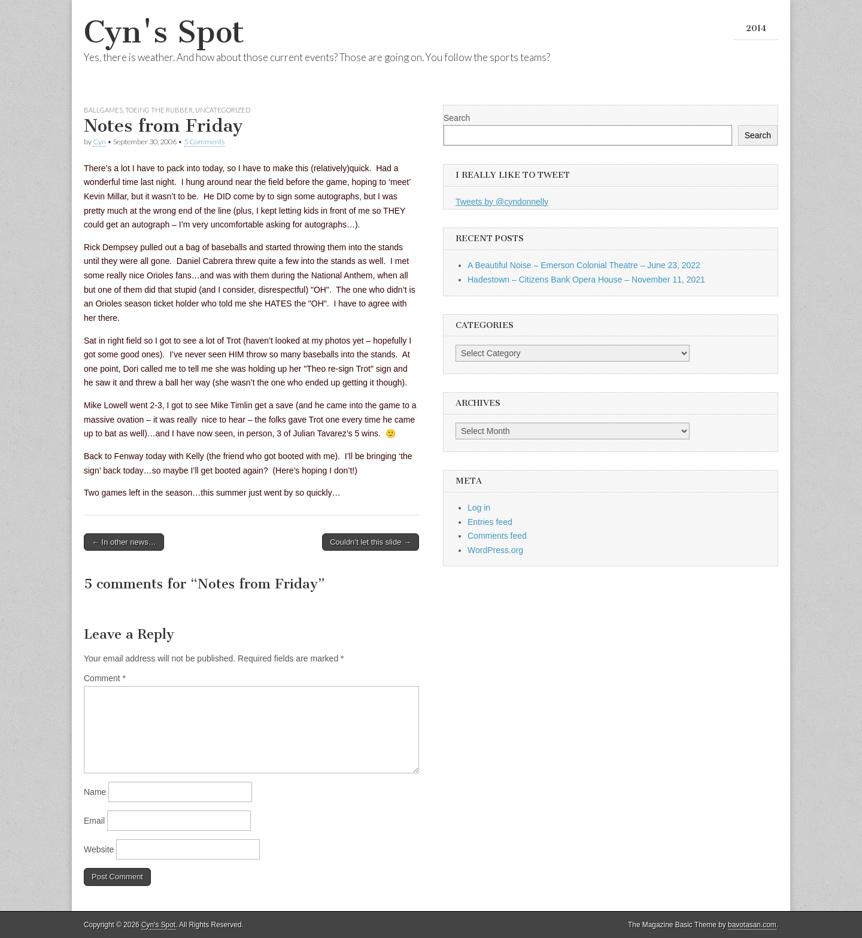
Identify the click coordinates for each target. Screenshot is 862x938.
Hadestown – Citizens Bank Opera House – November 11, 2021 (586, 279)
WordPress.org (495, 550)
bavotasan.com (752, 925)
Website (99, 849)
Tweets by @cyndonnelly (502, 202)
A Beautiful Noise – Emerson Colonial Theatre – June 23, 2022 (584, 265)
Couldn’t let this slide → (370, 542)
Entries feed (490, 522)
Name (95, 792)
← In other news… (124, 542)
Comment (105, 678)
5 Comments (204, 141)
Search (457, 118)
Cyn (99, 141)
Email (94, 820)
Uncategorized (222, 110)
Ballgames (103, 110)
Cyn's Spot (164, 32)
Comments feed (497, 536)
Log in (479, 507)
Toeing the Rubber (159, 110)
